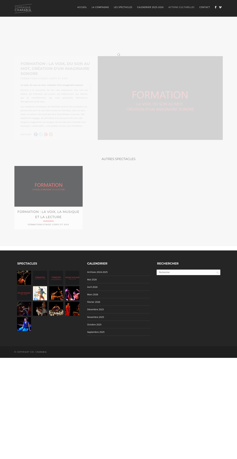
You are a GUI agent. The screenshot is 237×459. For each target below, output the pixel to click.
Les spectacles (123, 7)
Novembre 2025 (95, 337)
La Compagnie (100, 7)
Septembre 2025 (96, 352)
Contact (204, 7)
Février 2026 (93, 322)
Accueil (82, 7)
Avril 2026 (92, 307)
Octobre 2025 (94, 345)
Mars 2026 (92, 315)
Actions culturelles (181, 7)
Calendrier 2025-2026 (150, 7)
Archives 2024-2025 (97, 292)
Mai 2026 (92, 300)
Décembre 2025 (95, 330)
